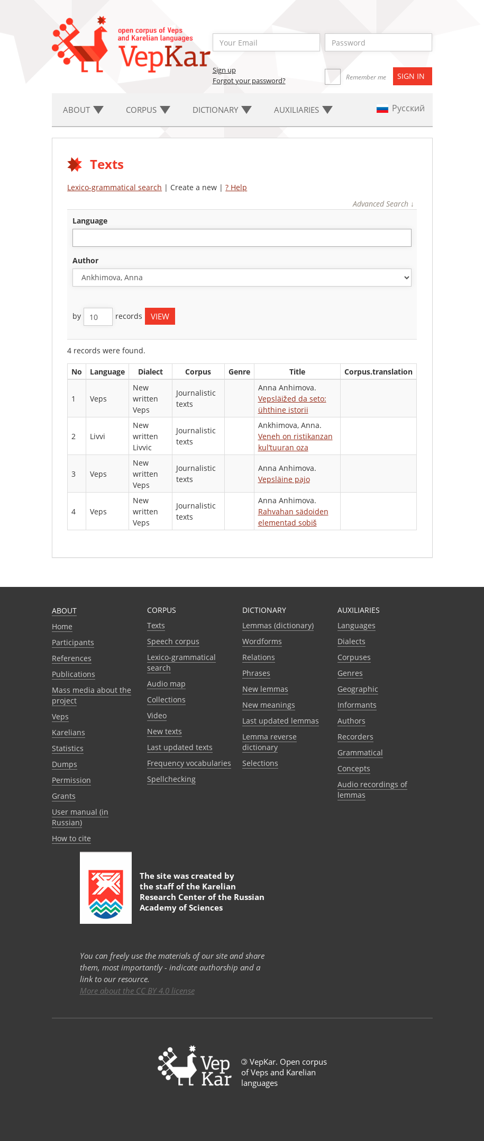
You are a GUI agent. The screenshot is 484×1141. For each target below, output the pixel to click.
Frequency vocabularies (189, 763)
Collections (166, 699)
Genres (350, 673)
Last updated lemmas (280, 721)
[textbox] (81, 237)
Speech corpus (173, 641)
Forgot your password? (249, 80)
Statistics (68, 748)
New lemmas (265, 689)
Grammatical (360, 752)
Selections (260, 763)
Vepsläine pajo (284, 479)
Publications (73, 674)
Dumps (64, 764)
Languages (356, 625)
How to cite (71, 838)
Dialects (351, 641)
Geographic (357, 689)
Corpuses (354, 657)
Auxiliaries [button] (303, 109)
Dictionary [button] (222, 109)
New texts (164, 731)
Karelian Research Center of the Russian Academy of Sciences (202, 897)
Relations (258, 657)
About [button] (83, 109)
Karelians (68, 732)
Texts (156, 625)
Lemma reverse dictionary (269, 742)
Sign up (224, 70)
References (72, 658)
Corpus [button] (148, 109)
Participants (73, 642)
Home (62, 626)
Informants (357, 705)
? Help (236, 187)
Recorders (355, 737)
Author (85, 260)
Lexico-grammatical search (114, 187)
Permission (71, 780)
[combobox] (242, 238)
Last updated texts (180, 747)
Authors (351, 721)
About (64, 610)
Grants (64, 796)
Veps (60, 716)
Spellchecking (171, 779)
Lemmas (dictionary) (278, 625)
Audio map (166, 684)
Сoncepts (353, 768)
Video (157, 715)
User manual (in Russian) (80, 817)
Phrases (256, 673)
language (89, 221)
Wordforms (262, 641)
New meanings (268, 705)
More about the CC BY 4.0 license (137, 990)
